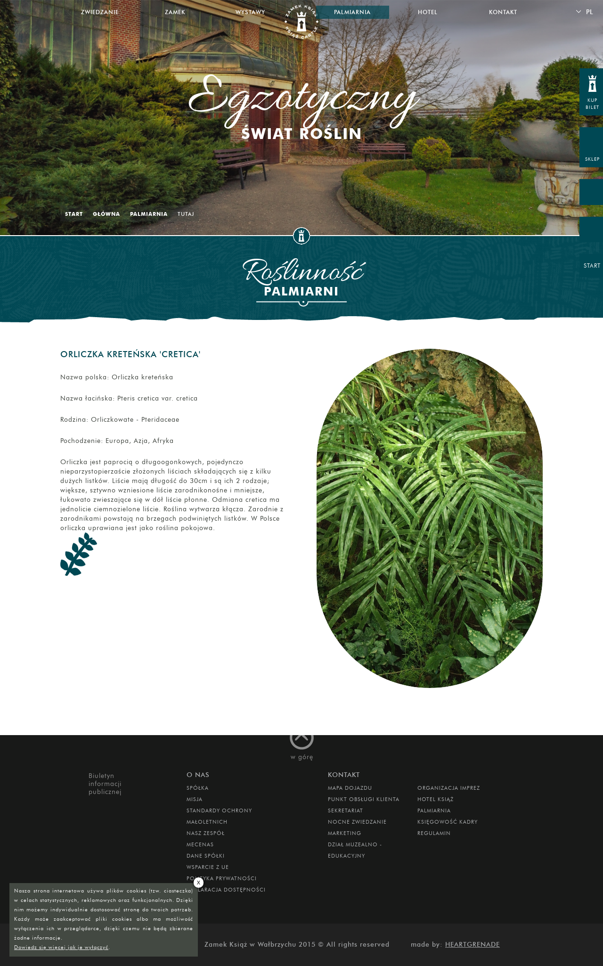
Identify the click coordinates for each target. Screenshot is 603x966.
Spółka (198, 788)
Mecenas (200, 844)
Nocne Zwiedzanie (357, 822)
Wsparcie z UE (208, 867)
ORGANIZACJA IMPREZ (448, 788)
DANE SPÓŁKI (206, 855)
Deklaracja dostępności (226, 889)
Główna (106, 214)
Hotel (428, 12)
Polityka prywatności (222, 878)
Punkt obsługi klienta (363, 799)
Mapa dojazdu (350, 788)
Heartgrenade (472, 945)
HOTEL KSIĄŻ (435, 799)
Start (74, 214)
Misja (195, 799)
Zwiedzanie (100, 12)
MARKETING (344, 833)
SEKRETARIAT (345, 810)
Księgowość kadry (447, 822)
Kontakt (503, 12)
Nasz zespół (206, 833)
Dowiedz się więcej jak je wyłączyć (61, 947)
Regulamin (434, 833)
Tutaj (186, 214)
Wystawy (250, 12)
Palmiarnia (149, 214)
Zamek (175, 12)
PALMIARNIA (434, 810)
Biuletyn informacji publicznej (105, 784)
